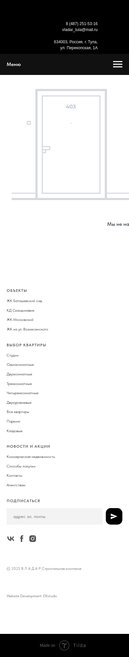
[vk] (11, 539)
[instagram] (33, 539)
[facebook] (22, 539)
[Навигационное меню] (117, 64)
